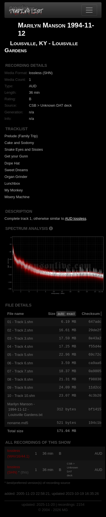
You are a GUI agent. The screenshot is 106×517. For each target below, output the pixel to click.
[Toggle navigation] (89, 10)
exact (71, 314)
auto (61, 314)
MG (65, 513)
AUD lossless (75, 218)
